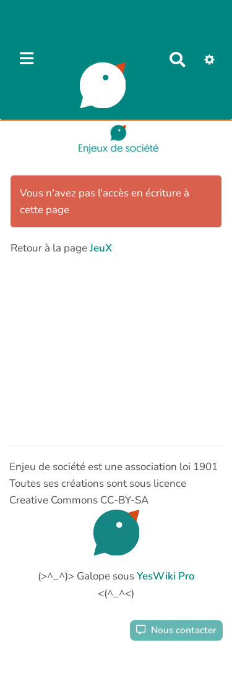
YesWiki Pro (166, 576)
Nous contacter (176, 630)
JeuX (101, 248)
